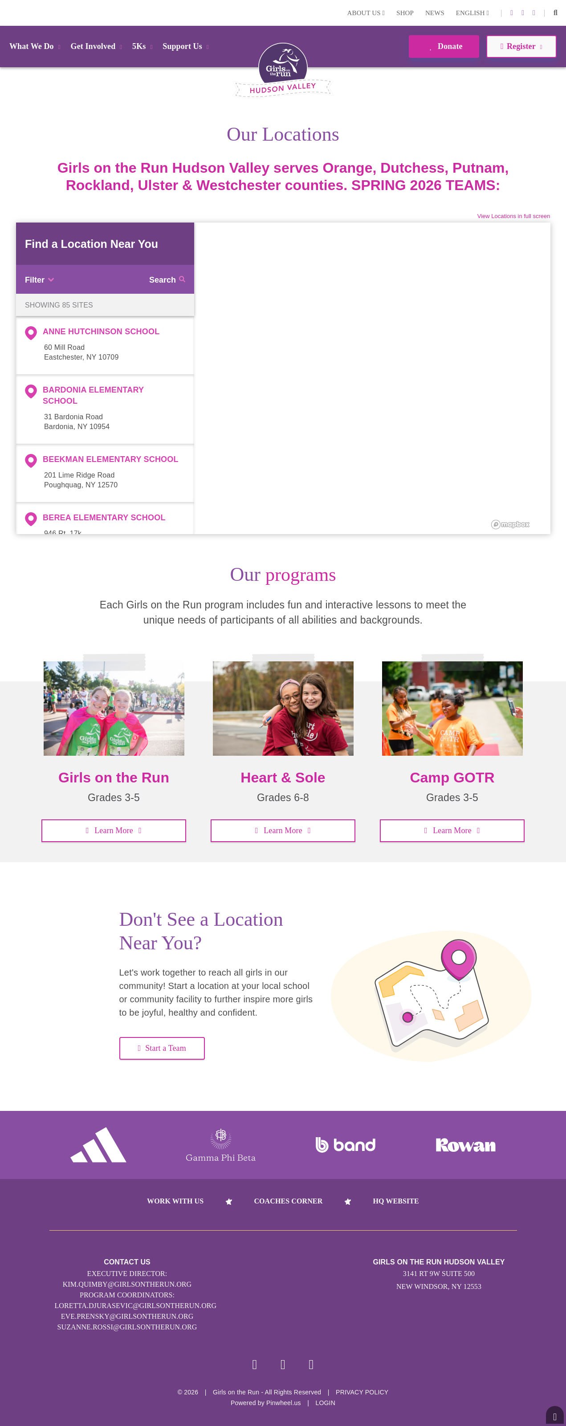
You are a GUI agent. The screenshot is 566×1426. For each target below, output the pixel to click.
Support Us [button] (187, 46)
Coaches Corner (288, 1201)
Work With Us (175, 1201)
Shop (405, 12)
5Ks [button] (143, 46)
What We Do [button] (36, 46)
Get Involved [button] (98, 46)
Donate (443, 46)
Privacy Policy (362, 1392)
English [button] (472, 12)
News (434, 12)
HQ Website (396, 1201)
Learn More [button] (114, 830)
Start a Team (162, 1048)
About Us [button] (366, 12)
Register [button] (521, 46)
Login (8, 12)
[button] (556, 13)
